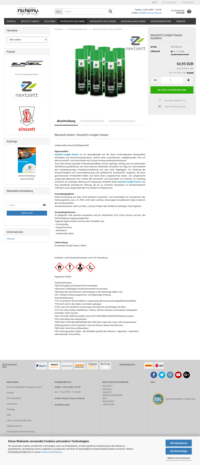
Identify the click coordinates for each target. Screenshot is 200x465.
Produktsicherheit (92, 121)
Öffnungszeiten (14, 398)
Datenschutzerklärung (51, 452)
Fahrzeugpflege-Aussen (103, 21)
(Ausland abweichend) (180, 54)
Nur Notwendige (178, 451)
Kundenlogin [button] (169, 2)
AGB (9, 415)
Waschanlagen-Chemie (133, 21)
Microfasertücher (161, 21)
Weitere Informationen (178, 458)
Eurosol (11, 21)
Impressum (12, 404)
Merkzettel (187, 2)
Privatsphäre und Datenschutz (20, 431)
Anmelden (27, 213)
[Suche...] (59, 11)
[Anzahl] (172, 80)
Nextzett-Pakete (30, 21)
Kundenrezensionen (122, 121)
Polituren (49, 21)
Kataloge (11, 409)
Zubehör (180, 21)
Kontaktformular (62, 405)
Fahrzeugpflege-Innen (72, 21)
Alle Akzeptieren (178, 443)
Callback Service (14, 426)
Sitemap (10, 238)
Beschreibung (66, 121)
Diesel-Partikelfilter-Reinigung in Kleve (24, 387)
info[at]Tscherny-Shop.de (149, 13)
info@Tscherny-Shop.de (73, 398)
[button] (155, 2)
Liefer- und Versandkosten (19, 420)
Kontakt (10, 392)
